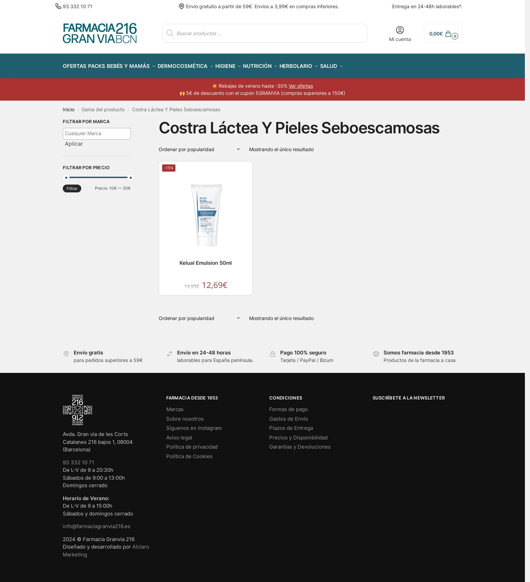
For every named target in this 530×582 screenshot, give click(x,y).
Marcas (175, 405)
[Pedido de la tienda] (200, 145)
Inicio (68, 105)
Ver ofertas (301, 82)
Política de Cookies (189, 452)
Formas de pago (288, 405)
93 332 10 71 (77, 6)
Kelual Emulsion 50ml (206, 259)
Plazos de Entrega (291, 424)
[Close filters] (133, 118)
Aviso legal (179, 433)
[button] (443, 33)
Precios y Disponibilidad (298, 433)
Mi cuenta (400, 33)
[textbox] (98, 129)
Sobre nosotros (185, 414)
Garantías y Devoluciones (300, 443)
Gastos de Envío (288, 414)
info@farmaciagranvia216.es (96, 522)
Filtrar (72, 184)
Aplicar (74, 139)
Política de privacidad (192, 443)
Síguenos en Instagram (194, 424)
